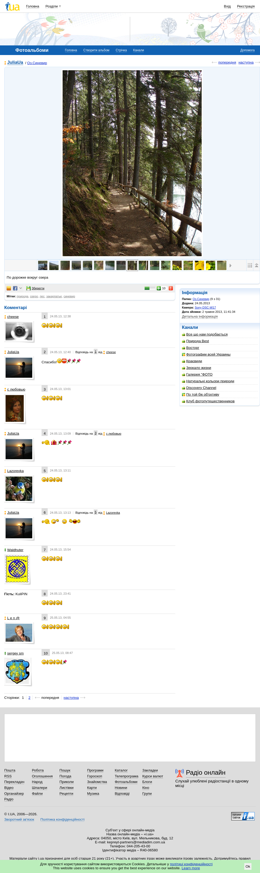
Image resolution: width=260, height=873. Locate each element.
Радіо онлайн (206, 772)
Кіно (145, 788)
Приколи (66, 782)
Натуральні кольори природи (208, 381)
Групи (147, 794)
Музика (93, 794)
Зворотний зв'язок (19, 819)
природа (23, 296)
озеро (34, 296)
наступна (246, 62)
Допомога (247, 50)
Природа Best (195, 341)
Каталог (121, 770)
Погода (65, 776)
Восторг (190, 348)
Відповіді (122, 794)
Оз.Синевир (37, 63)
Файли (37, 794)
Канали (138, 50)
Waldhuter (13, 550)
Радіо (8, 799)
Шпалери (39, 788)
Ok (248, 866)
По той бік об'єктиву (200, 394)
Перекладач (14, 782)
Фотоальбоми (126, 782)
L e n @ (12, 618)
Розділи (52, 6)
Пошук (64, 770)
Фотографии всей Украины (206, 354)
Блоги (147, 782)
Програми (95, 770)
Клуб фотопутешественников (208, 401)
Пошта (9, 770)
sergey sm (14, 653)
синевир (69, 296)
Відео (9, 788)
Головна (32, 6)
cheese (11, 317)
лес (42, 296)
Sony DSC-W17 (205, 307)
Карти (92, 788)
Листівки (66, 788)
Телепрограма (127, 776)
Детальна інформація (200, 316)
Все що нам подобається (205, 334)
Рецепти (66, 794)
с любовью (14, 389)
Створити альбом (96, 50)
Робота (38, 770)
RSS (8, 776)
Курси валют (152, 776)
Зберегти (35, 288)
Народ (37, 782)
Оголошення (42, 776)
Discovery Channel (199, 388)
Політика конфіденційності (62, 819)
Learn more (191, 868)
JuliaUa (15, 62)
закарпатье (54, 296)
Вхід (227, 6)
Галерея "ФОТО (197, 374)
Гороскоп (94, 776)
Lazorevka (14, 471)
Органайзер (14, 794)
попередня (227, 62)
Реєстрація (246, 6)
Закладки (150, 770)
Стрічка (121, 50)
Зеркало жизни (196, 368)
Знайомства (97, 782)
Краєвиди (192, 361)
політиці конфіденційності (191, 864)
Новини (121, 788)
